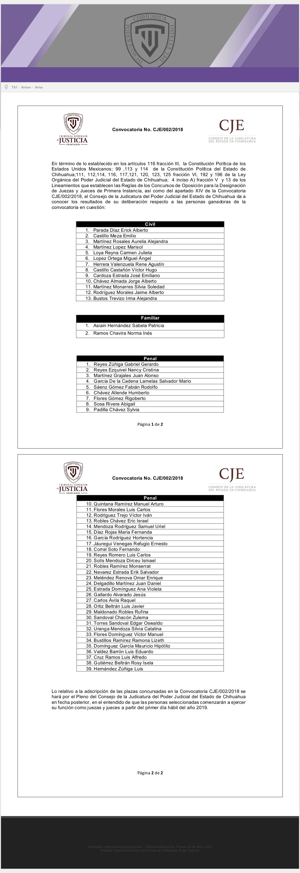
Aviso (38, 87)
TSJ (14, 87)
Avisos (26, 87)
